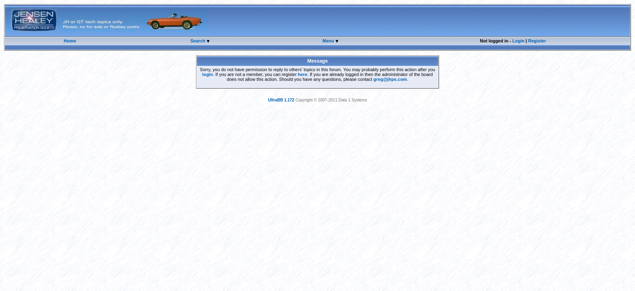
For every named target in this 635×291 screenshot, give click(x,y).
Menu (328, 40)
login (207, 74)
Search (198, 40)
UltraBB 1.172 (281, 100)
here (302, 74)
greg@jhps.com (390, 79)
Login (518, 40)
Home (70, 40)
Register (537, 40)
